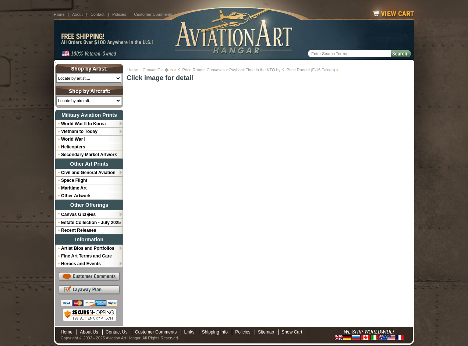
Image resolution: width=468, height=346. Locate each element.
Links (189, 332)
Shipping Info (215, 332)
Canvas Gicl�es (158, 70)
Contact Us (116, 332)
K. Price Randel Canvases (200, 70)
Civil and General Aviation (88, 172)
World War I (73, 139)
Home (59, 14)
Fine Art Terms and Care (86, 256)
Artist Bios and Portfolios (87, 248)
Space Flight (74, 180)
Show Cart (291, 332)
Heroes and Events (81, 263)
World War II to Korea (83, 123)
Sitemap (266, 332)
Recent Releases (78, 230)
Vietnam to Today (79, 131)
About (77, 14)
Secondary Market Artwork (89, 154)
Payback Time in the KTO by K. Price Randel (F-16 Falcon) (282, 70)
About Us (89, 332)
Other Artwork (76, 195)
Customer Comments (153, 14)
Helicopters (73, 146)
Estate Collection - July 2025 (91, 222)
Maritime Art (74, 188)
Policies (119, 14)
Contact (97, 14)
